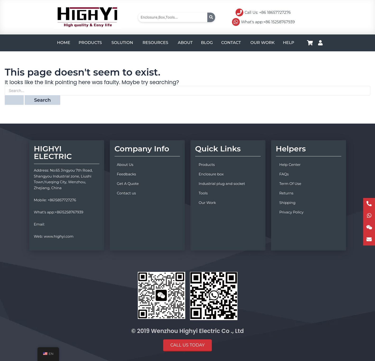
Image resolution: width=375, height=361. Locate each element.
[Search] (211, 17)
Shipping (287, 202)
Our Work (207, 202)
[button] (187, 345)
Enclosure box (211, 174)
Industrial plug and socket (222, 183)
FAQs (284, 174)
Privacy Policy (291, 212)
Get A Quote (128, 183)
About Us (125, 164)
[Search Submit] (14, 100)
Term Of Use (290, 183)
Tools (203, 193)
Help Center (290, 164)
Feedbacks (126, 174)
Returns (286, 193)
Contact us (126, 193)
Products (207, 164)
